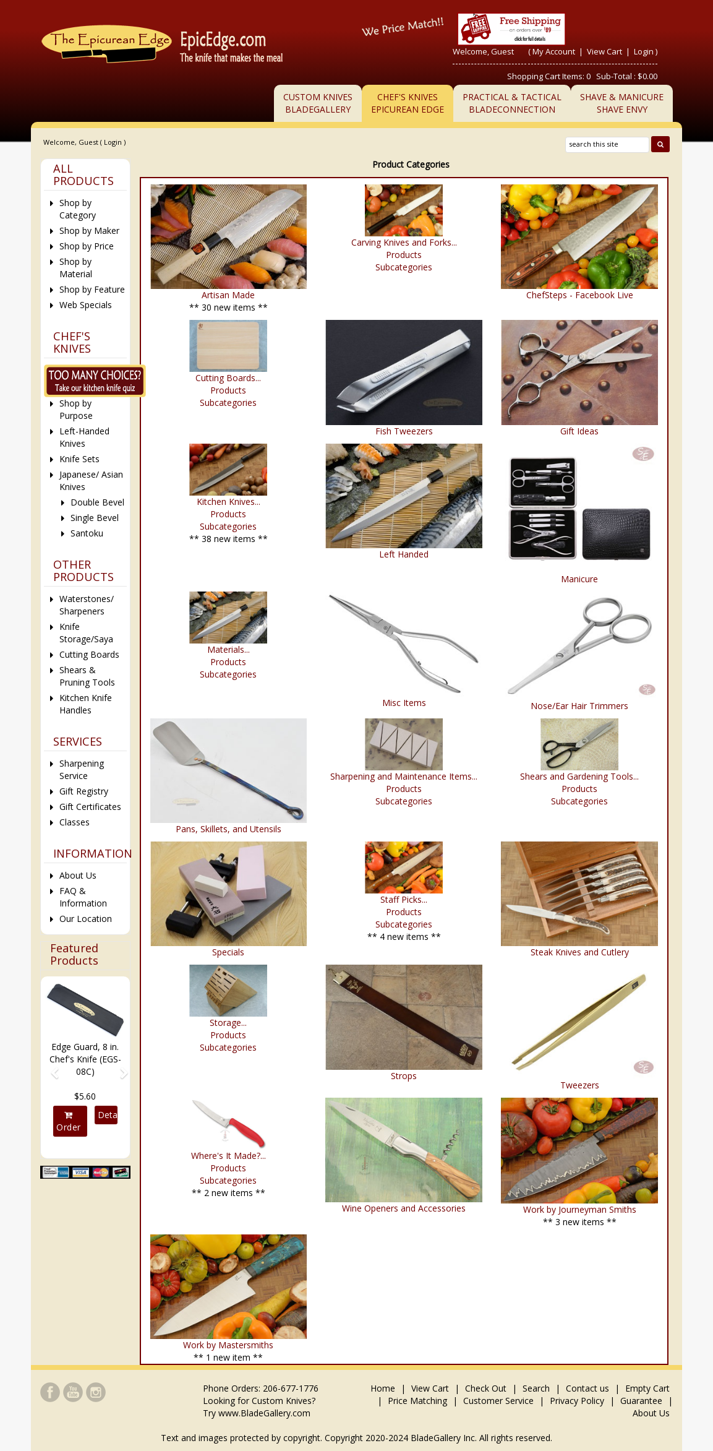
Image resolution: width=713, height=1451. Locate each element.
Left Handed (404, 554)
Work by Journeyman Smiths (579, 1209)
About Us (77, 875)
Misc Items (404, 702)
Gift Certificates (90, 806)
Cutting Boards (89, 654)
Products (404, 254)
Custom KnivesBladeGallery (317, 103)
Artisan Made (228, 295)
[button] (50, 1067)
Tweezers (579, 1085)
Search (536, 1388)
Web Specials (85, 305)
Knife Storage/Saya (86, 633)
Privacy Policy (577, 1400)
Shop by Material (75, 268)
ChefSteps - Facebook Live (579, 295)
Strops (404, 1076)
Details (107, 1115)
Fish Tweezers (404, 431)
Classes (74, 822)
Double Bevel (97, 502)
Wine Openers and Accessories (404, 1208)
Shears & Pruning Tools (87, 676)
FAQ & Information (83, 897)
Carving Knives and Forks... (404, 242)
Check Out (485, 1388)
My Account (553, 51)
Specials (228, 952)
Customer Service (498, 1400)
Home (384, 1388)
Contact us (587, 1388)
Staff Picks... (403, 899)
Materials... (228, 649)
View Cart (605, 51)
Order (68, 1122)
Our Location (85, 918)
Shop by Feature (92, 289)
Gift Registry (83, 791)
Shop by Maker (89, 230)
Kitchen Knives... (228, 501)
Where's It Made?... (228, 1155)
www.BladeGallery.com (264, 1413)
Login (644, 51)
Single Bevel (94, 517)
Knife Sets (79, 459)
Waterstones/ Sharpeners (86, 605)
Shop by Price (86, 246)
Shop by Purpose (76, 409)
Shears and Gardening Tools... (579, 776)
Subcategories (403, 267)
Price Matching (417, 1400)
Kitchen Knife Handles (85, 704)
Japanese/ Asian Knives (91, 480)
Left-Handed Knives (84, 437)
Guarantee (641, 1400)
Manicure (579, 579)
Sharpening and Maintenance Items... (403, 776)
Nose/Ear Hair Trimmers (579, 706)
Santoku (86, 533)
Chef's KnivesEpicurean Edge (407, 103)
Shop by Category (77, 209)
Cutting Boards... (228, 378)
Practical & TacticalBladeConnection (512, 103)
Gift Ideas (579, 431)
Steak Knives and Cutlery (580, 952)
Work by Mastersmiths (228, 1345)
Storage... (228, 1022)
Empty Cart (647, 1388)
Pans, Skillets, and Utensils (228, 829)
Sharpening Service (81, 769)
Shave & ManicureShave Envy (622, 103)
